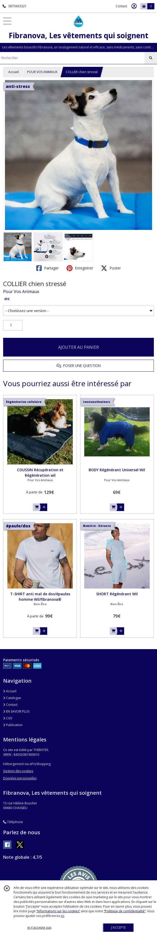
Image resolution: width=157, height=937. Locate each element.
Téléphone (13, 822)
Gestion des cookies (18, 771)
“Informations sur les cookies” (58, 911)
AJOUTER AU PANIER (78, 347)
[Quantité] (13, 325)
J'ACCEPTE (118, 927)
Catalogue (12, 698)
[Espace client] (134, 6)
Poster (111, 268)
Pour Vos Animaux (21, 291)
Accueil (13, 72)
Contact (121, 6)
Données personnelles (20, 778)
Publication (12, 725)
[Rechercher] (150, 58)
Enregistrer (80, 268)
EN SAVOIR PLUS (16, 711)
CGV (7, 718)
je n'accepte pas (39, 927)
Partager (47, 268)
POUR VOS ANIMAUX (42, 72)
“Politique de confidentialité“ (125, 911)
